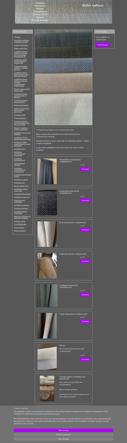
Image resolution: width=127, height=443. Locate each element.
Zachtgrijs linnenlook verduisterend (68, 286)
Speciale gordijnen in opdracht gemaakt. (22, 217)
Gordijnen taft (19, 115)
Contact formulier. (21, 45)
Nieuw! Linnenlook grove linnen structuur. (21, 110)
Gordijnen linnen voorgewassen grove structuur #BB (21, 123)
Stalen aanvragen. (21, 48)
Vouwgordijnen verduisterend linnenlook (72, 378)
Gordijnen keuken (21, 208)
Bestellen (85, 169)
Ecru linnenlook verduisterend (72, 222)
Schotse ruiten (19, 221)
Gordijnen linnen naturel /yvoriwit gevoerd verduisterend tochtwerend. (20, 82)
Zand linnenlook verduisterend (72, 254)
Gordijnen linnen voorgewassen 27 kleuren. (20, 95)
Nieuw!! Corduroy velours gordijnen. (21, 129)
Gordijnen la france (21, 205)
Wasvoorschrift (20, 230)
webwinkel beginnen (67, 439)
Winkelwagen (102, 45)
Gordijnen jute (19, 149)
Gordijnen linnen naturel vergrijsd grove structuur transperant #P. (20, 54)
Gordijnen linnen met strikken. (22, 133)
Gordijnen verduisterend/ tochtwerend (20, 170)
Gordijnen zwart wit (22, 197)
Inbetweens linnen (21, 105)
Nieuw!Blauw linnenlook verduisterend (69, 161)
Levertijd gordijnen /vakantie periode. (21, 41)
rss (60, 439)
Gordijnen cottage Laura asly (21, 190)
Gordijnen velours (21, 179)
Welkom (17, 37)
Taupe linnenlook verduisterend (73, 314)
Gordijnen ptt (19, 182)
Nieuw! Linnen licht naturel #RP (22, 90)
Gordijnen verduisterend (19, 159)
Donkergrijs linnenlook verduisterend (69, 192)
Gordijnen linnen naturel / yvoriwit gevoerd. (21, 68)
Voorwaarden (19, 227)
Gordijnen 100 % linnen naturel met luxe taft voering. (21, 74)
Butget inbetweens (21, 186)
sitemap (57, 439)
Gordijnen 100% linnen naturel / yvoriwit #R (20, 61)
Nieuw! (62, 345)
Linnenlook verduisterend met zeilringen (72, 409)
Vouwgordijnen (20, 118)
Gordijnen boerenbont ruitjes (22, 175)
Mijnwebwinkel (84, 439)
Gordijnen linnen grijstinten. (20, 212)
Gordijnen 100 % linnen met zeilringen (22, 138)
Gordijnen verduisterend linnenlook (19, 154)
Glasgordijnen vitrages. (19, 164)
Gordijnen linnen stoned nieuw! (20, 101)
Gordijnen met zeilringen (19, 201)
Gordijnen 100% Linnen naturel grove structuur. (22, 144)
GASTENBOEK (20, 224)
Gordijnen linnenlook (22, 194)
